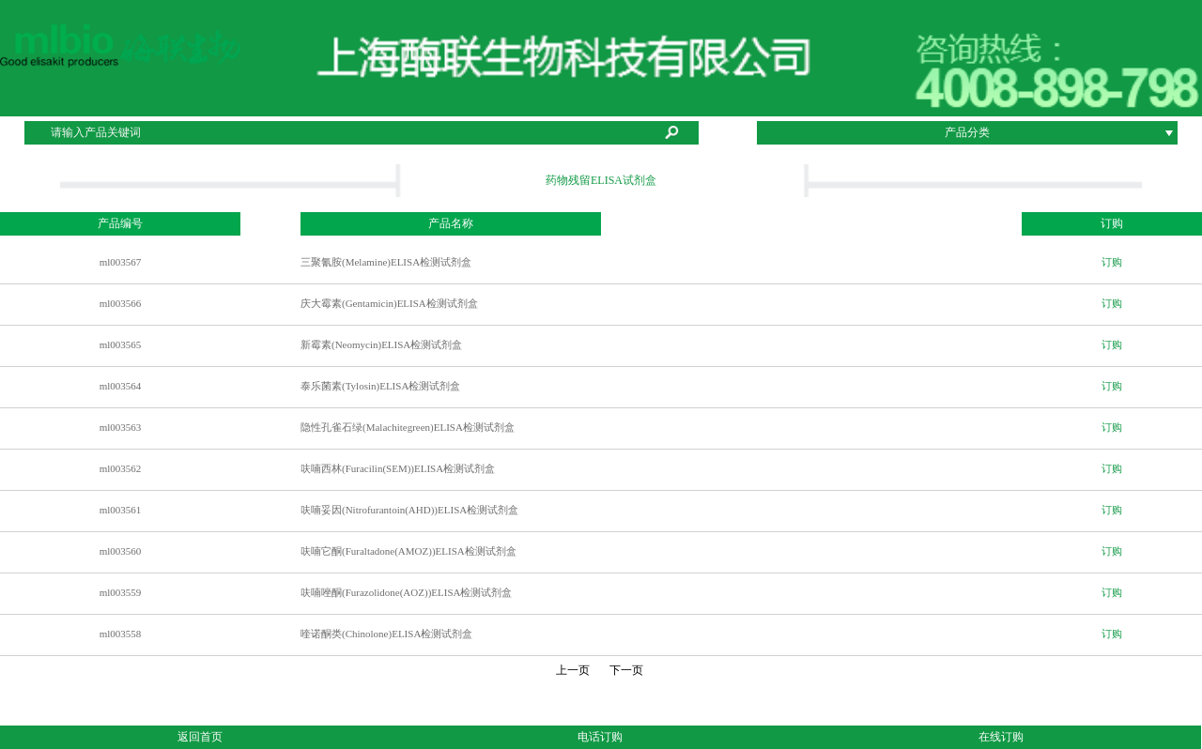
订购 (1112, 262)
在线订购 (1001, 736)
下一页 (629, 670)
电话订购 (600, 736)
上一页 (573, 670)
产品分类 (967, 132)
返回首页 (200, 736)
